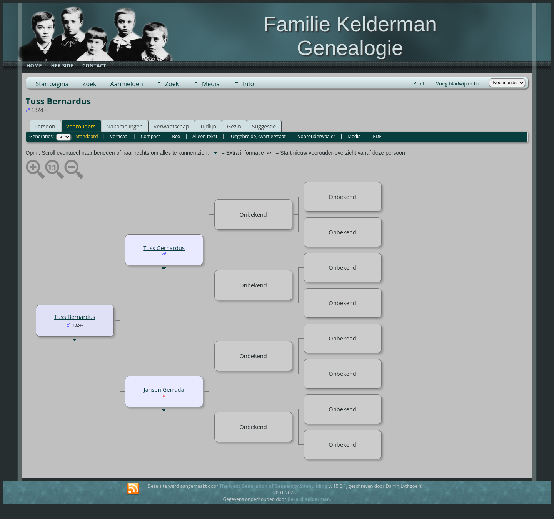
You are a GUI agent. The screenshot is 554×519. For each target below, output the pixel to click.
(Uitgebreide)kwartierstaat (258, 136)
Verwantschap (171, 126)
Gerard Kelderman (308, 499)
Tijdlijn (208, 126)
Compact (150, 136)
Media (211, 84)
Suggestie (264, 126)
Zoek (89, 84)
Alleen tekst (204, 136)
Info (248, 84)
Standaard (87, 136)
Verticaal (119, 136)
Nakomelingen (124, 126)
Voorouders (81, 126)
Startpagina (52, 84)
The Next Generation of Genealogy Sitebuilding (273, 486)
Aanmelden (126, 84)
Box (176, 136)
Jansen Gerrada (164, 389)
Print (418, 83)
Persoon (45, 126)
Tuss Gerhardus (164, 248)
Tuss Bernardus (74, 316)
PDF (377, 136)
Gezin (234, 126)
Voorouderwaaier (316, 136)
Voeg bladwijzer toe (458, 83)
